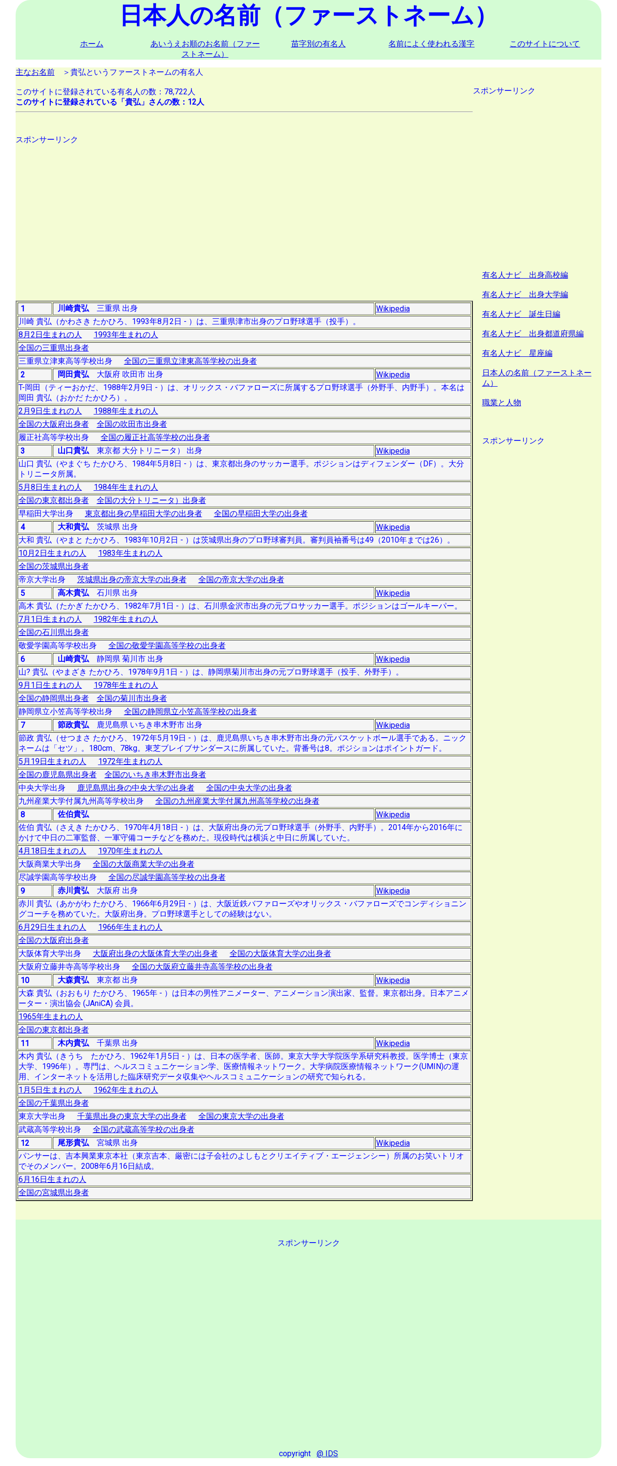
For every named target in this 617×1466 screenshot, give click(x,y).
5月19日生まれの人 (52, 761)
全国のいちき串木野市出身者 (155, 774)
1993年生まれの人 (126, 334)
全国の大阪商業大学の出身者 (143, 864)
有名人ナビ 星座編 (517, 353)
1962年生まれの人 (126, 1089)
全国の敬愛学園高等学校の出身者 (167, 645)
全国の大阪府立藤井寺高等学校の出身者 (202, 966)
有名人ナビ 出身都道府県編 (533, 333)
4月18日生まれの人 (52, 850)
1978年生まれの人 (126, 685)
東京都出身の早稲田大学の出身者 (143, 513)
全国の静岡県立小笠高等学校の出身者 (190, 711)
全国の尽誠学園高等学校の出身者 (167, 877)
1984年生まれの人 (126, 487)
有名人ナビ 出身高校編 (525, 275)
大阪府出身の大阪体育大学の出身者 (155, 953)
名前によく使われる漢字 (431, 43)
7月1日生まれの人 (50, 619)
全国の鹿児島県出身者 (58, 774)
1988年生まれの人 (126, 411)
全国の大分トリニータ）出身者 (151, 500)
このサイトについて (545, 43)
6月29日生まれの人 (52, 927)
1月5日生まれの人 (50, 1089)
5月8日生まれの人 (50, 487)
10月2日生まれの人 (52, 553)
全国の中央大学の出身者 (249, 787)
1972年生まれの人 (130, 761)
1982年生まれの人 (126, 619)
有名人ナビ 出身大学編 (525, 294)
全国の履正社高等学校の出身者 (155, 437)
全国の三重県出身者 (54, 347)
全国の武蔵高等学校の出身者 (143, 1129)
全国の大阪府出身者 (54, 424)
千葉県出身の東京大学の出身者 (132, 1116)
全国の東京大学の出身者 (241, 1116)
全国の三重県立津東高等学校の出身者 (190, 361)
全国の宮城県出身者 (54, 1192)
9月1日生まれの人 (50, 685)
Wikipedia (393, 308)
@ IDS (327, 1453)
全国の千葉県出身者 (54, 1103)
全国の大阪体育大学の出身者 (280, 953)
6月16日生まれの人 (52, 1179)
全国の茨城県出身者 (54, 566)
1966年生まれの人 (130, 927)
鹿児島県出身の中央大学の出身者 (135, 787)
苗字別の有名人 (318, 43)
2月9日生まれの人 (50, 411)
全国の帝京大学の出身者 (241, 579)
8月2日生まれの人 (50, 334)
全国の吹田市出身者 (132, 424)
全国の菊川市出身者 (132, 698)
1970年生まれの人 (130, 850)
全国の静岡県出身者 (54, 698)
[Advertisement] (244, 213)
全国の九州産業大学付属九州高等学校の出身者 (237, 801)
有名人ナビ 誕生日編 (521, 314)
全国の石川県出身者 (54, 632)
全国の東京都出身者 (54, 500)
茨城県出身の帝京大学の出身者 (132, 579)
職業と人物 (501, 402)
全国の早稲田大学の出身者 (261, 513)
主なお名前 (35, 72)
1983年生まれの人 (130, 553)
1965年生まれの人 (51, 1016)
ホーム (92, 43)
